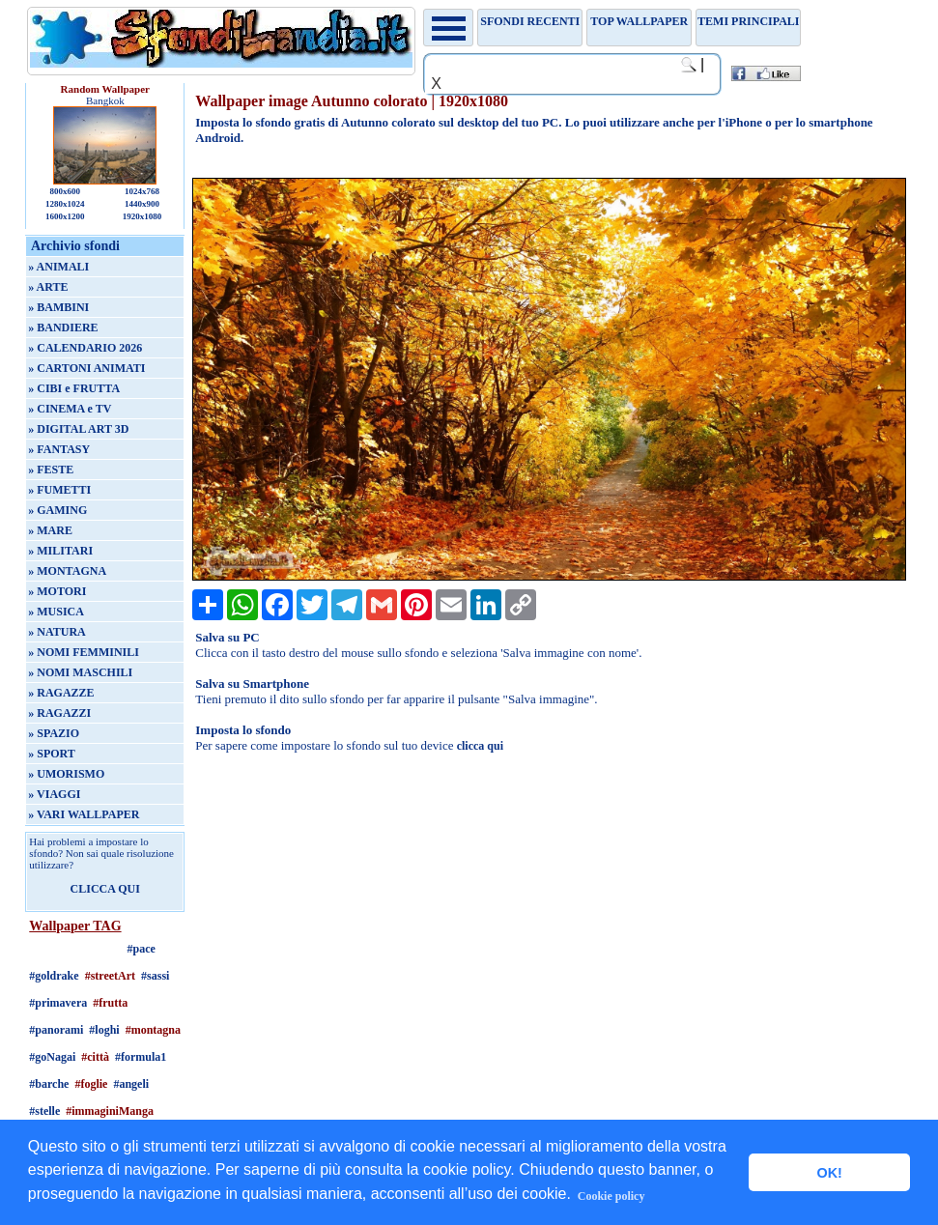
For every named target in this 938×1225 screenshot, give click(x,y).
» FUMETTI (59, 490)
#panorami (56, 1030)
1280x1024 (65, 204)
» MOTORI (57, 591)
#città (95, 1057)
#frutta (110, 1003)
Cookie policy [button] (611, 1196)
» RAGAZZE (61, 692)
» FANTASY (59, 449)
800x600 (64, 191)
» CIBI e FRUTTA (74, 388)
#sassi (155, 976)
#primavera (58, 1003)
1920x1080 (142, 216)
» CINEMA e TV (69, 408)
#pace (142, 948)
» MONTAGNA (67, 571)
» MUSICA (56, 611)
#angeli (131, 1084)
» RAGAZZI (59, 713)
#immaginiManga (110, 1111)
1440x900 (142, 204)
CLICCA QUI (105, 889)
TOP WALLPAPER (639, 21)
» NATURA (56, 632)
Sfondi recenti (530, 21)
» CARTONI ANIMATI (86, 368)
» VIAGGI (54, 794)
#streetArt (110, 976)
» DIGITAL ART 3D (78, 429)
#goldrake (53, 976)
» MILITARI (60, 550)
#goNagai (52, 1057)
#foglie (90, 1084)
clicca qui (480, 746)
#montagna (153, 1030)
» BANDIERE (63, 327)
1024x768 (142, 191)
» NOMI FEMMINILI (83, 652)
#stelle (44, 1111)
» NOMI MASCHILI (80, 672)
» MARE (50, 530)
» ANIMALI (58, 266)
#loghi (104, 1030)
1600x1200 (65, 216)
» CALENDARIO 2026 (85, 348)
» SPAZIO (53, 733)
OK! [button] (828, 1173)
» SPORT (51, 753)
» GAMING (57, 510)
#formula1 (140, 1057)
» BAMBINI (58, 307)
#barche (49, 1084)
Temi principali (748, 21)
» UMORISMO (66, 774)
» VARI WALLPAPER (83, 814)
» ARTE (48, 287)
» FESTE (50, 469)
